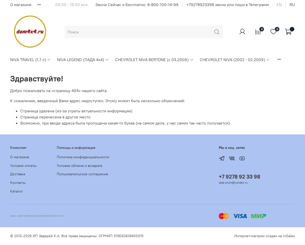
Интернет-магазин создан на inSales (264, 236)
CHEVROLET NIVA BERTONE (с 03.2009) (154, 59)
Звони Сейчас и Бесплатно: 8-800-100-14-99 (136, 4)
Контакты (18, 182)
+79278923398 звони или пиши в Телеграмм (227, 4)
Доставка (17, 174)
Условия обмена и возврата (79, 165)
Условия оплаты (23, 165)
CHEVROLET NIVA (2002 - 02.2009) (235, 59)
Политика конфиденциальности (83, 157)
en (279, 4)
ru (292, 4)
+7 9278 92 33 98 (239, 176)
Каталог (16, 191)
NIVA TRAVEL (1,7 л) (30, 59)
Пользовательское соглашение (82, 174)
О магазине (20, 4)
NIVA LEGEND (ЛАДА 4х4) (83, 59)
